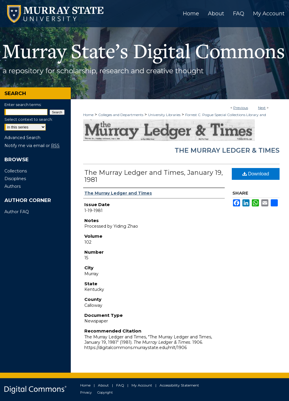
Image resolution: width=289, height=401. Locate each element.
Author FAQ (16, 211)
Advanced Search (22, 137)
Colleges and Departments (120, 115)
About (103, 385)
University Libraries (164, 115)
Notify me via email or (32, 145)
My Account (142, 385)
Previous (240, 107)
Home (88, 115)
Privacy (86, 392)
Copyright (105, 392)
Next (262, 107)
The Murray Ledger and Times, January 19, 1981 (153, 176)
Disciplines (15, 178)
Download (255, 173)
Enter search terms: (23, 104)
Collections (15, 171)
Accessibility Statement (179, 385)
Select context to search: (28, 119)
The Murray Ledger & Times (227, 150)
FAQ (120, 385)
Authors (12, 186)
